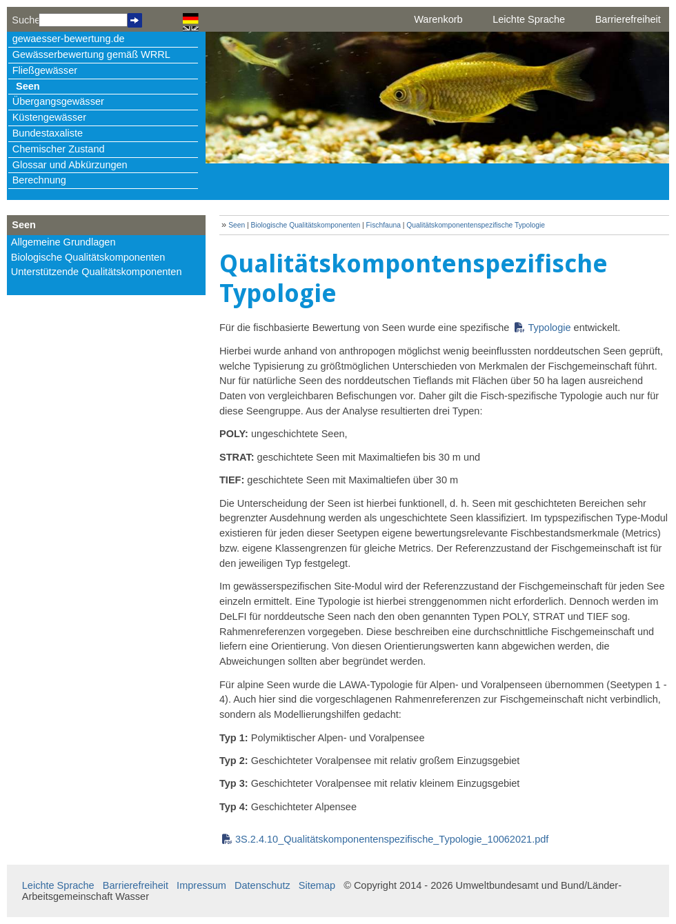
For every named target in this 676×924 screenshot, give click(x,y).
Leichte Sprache (529, 19)
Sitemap (317, 885)
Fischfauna (383, 225)
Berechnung (39, 179)
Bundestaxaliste (47, 133)
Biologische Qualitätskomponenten (88, 257)
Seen (28, 86)
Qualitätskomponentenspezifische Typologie (475, 225)
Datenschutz (262, 885)
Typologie (549, 327)
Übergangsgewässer (58, 101)
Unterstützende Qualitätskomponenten (96, 271)
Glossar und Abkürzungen (70, 164)
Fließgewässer (44, 70)
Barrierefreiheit (628, 19)
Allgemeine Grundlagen (63, 242)
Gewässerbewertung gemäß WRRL (91, 54)
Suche (25, 20)
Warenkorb (438, 19)
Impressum (201, 885)
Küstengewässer (49, 117)
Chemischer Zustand (58, 148)
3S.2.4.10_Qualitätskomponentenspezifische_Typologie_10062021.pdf (391, 839)
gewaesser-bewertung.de (68, 38)
